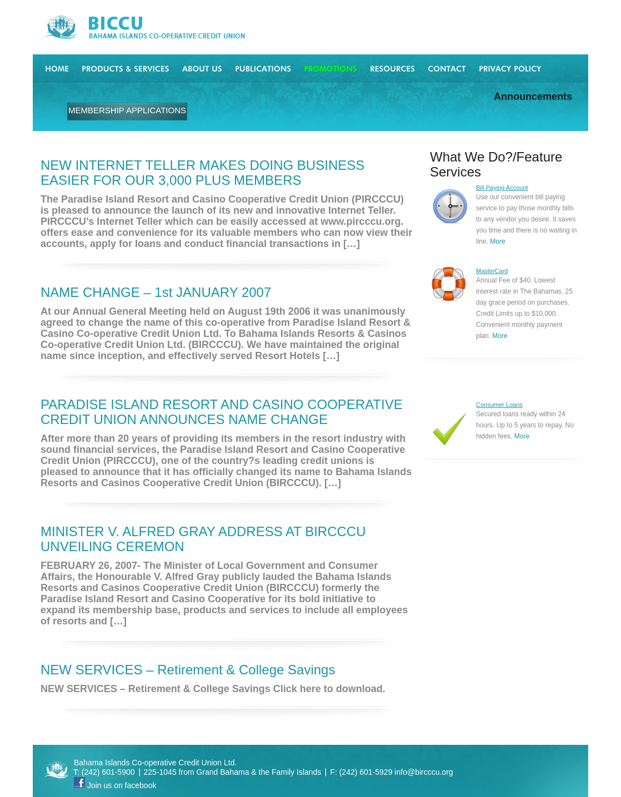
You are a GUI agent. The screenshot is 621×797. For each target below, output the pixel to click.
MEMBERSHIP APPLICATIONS (127, 110)
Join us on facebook (115, 785)
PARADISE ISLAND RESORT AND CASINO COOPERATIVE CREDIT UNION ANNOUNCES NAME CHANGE (222, 412)
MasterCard (492, 271)
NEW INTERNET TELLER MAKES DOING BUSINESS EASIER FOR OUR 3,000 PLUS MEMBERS (202, 173)
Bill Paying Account (502, 187)
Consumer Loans (499, 404)
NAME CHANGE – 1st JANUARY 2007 (156, 292)
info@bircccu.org (423, 772)
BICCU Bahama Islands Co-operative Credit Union (159, 27)
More (497, 241)
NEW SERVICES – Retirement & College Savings (188, 669)
